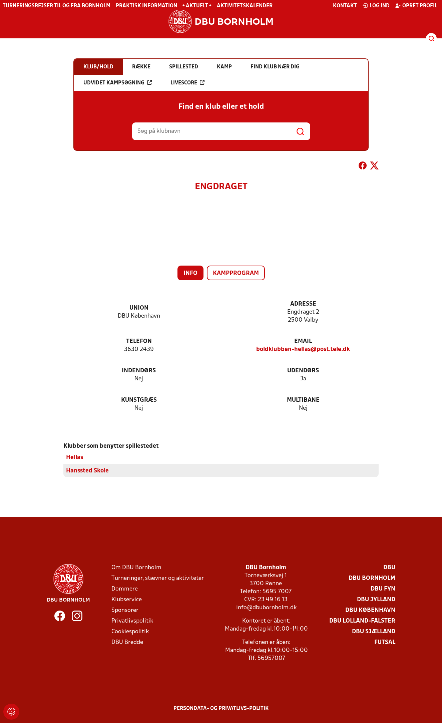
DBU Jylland (376, 600)
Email (303, 341)
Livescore (187, 82)
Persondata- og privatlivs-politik (221, 708)
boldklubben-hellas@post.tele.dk (303, 349)
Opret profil (416, 6)
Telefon (139, 341)
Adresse (303, 304)
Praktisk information (146, 6)
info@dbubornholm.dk (266, 608)
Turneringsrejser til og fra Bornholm (56, 6)
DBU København (370, 610)
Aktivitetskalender (245, 6)
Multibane (303, 400)
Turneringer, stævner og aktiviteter (157, 578)
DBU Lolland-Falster (362, 621)
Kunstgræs (139, 400)
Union (138, 308)
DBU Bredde (127, 642)
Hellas (74, 457)
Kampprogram (236, 273)
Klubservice (126, 600)
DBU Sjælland (373, 632)
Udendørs (303, 371)
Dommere (124, 589)
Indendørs (139, 371)
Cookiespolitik (130, 632)
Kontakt (345, 6)
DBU (389, 568)
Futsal (384, 642)
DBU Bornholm (372, 578)
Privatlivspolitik (132, 621)
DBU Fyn (383, 589)
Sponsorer (124, 610)
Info (190, 273)
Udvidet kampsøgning (117, 82)
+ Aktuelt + (196, 6)
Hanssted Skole (87, 471)
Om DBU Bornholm (136, 568)
